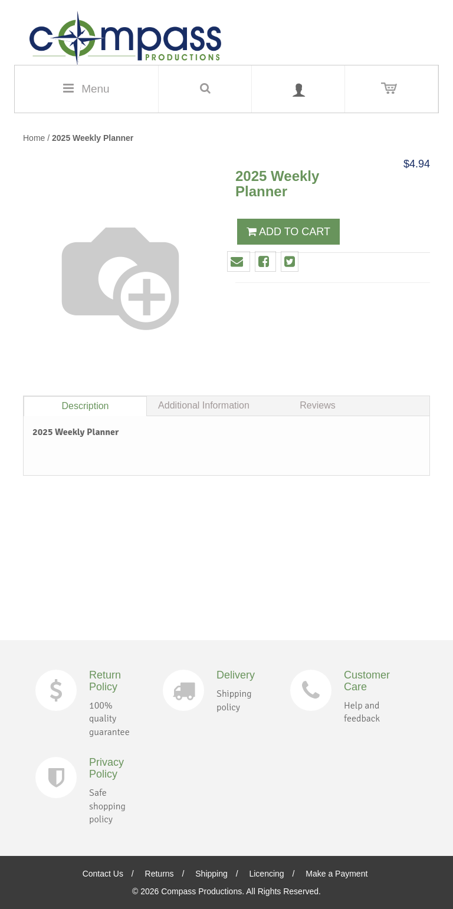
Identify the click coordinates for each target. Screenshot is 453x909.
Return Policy (105, 681)
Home (34, 138)
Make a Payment (336, 873)
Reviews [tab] (317, 405)
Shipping (211, 873)
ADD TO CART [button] (288, 232)
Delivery (235, 675)
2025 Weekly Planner (92, 138)
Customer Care (367, 681)
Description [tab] (85, 406)
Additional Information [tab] (204, 405)
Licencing (266, 873)
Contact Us (103, 873)
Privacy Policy (106, 768)
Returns (159, 873)
